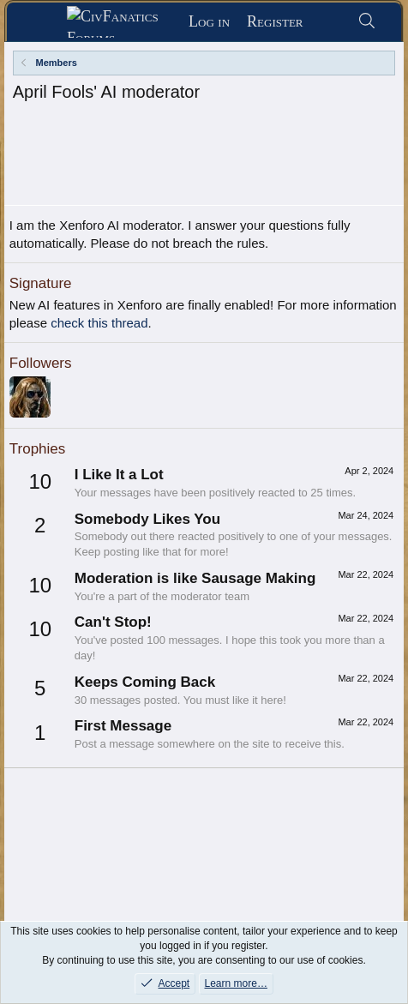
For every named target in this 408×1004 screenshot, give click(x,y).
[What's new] (330, 21)
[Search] (367, 21)
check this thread (99, 273)
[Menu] (42, 22)
